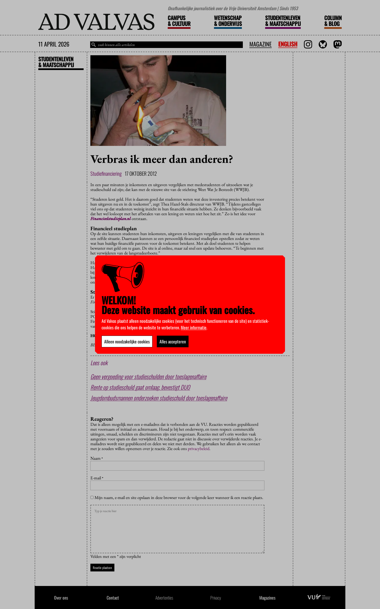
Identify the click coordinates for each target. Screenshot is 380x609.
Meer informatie (193, 327)
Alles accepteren (172, 341)
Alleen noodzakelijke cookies (127, 341)
